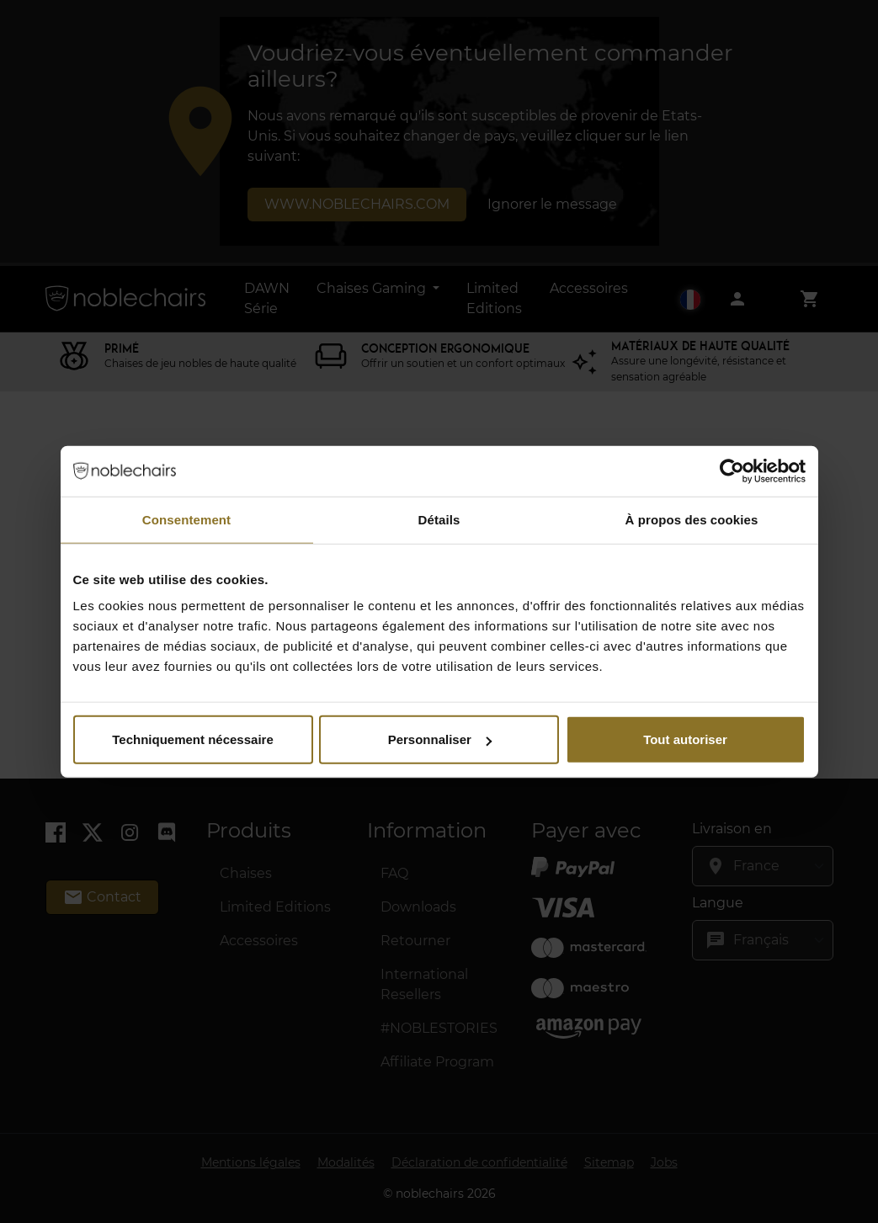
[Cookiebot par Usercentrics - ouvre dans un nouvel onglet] (732, 470)
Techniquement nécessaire (192, 739)
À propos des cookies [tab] (691, 519)
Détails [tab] (439, 519)
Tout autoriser (685, 739)
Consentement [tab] (186, 519)
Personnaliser (440, 739)
